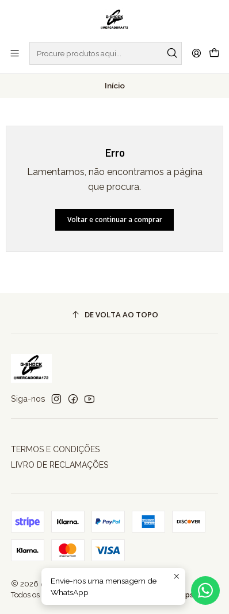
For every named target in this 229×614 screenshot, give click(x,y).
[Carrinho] (214, 53)
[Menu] (14, 53)
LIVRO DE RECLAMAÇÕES (59, 464)
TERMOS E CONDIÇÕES (55, 449)
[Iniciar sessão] (196, 53)
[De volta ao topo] (115, 314)
